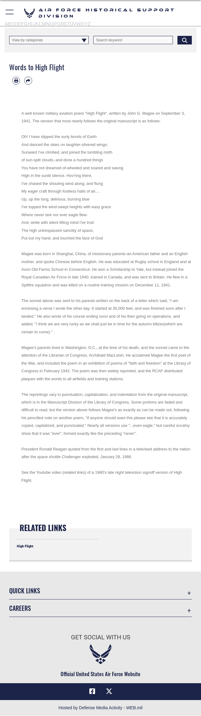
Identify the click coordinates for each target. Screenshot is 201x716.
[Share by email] (28, 80)
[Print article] (16, 80)
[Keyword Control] (133, 40)
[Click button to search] (184, 40)
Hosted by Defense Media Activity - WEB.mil (100, 708)
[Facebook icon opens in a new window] (92, 691)
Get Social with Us (100, 637)
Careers (20, 608)
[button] (10, 13)
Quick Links (24, 590)
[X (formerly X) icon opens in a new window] (109, 691)
